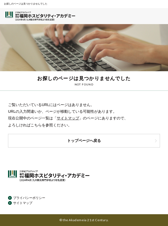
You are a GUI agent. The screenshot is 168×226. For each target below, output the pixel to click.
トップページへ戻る (112, 140)
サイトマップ (68, 118)
